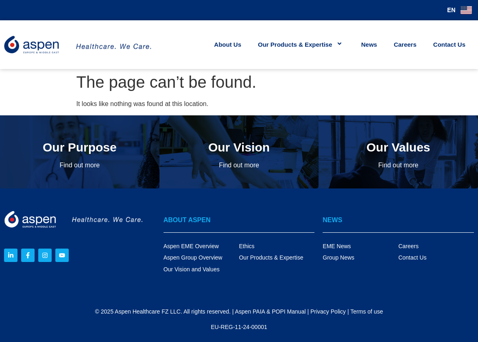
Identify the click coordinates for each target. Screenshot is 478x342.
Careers (405, 44)
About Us (227, 44)
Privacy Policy (328, 311)
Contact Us (449, 44)
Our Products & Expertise (301, 44)
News (369, 44)
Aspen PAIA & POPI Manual (270, 311)
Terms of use (366, 311)
